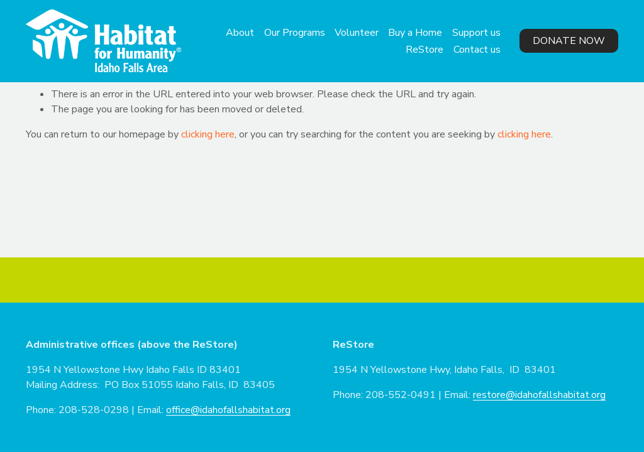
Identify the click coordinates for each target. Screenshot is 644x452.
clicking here (208, 134)
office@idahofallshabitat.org (228, 410)
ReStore (424, 49)
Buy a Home (415, 33)
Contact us (477, 49)
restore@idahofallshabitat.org (539, 395)
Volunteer (357, 33)
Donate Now (569, 41)
